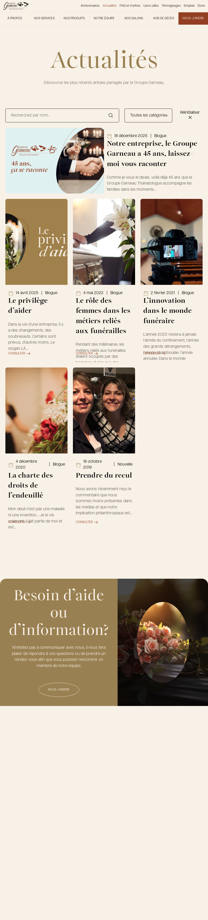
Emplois (189, 5)
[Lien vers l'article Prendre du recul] (104, 449)
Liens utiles (151, 5)
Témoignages (171, 5)
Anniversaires (90, 5)
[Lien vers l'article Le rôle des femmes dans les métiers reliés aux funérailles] (104, 280)
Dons (201, 5)
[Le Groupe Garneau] (16, 6)
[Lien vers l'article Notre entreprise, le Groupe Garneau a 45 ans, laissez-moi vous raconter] (104, 160)
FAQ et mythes (130, 5)
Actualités (110, 5)
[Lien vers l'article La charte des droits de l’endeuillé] (36, 449)
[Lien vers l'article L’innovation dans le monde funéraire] (171, 280)
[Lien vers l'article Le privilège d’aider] (36, 280)
